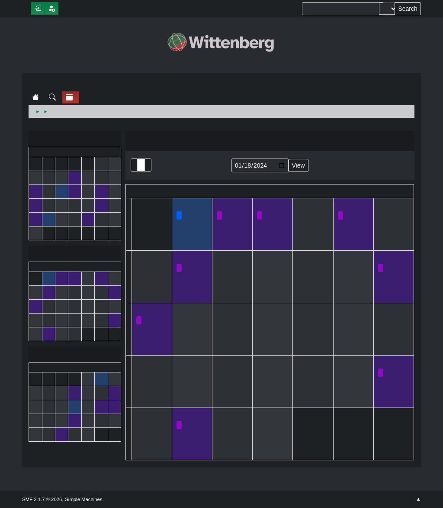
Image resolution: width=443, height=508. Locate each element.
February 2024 (74, 355)
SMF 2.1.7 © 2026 (42, 499)
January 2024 (74, 254)
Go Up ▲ (418, 499)
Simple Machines (83, 499)
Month (141, 165)
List (134, 165)
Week (147, 165)
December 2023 (74, 139)
